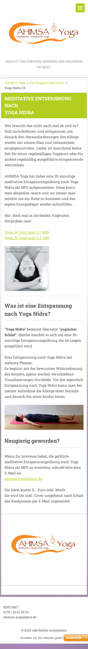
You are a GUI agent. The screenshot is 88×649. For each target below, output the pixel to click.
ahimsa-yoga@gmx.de (23, 478)
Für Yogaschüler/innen (47, 83)
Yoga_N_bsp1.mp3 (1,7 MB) (26, 232)
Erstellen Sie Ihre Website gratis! (42, 638)
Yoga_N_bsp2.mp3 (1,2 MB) (26, 237)
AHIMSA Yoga (15, 83)
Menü (80, 7)
